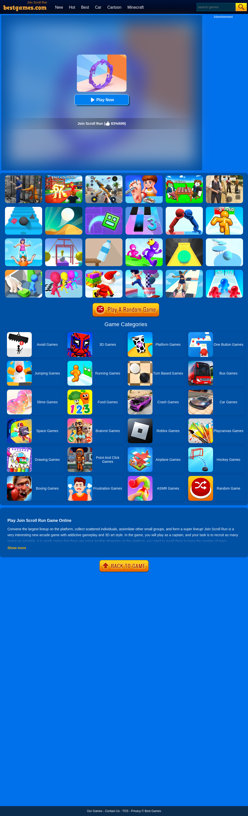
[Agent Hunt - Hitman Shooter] (224, 177)
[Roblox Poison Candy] (184, 177)
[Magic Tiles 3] (144, 208)
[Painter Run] (63, 240)
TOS (125, 811)
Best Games (153, 811)
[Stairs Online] (23, 208)
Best (85, 7)
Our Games (94, 811)
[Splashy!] (224, 240)
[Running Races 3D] (63, 271)
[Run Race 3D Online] (144, 240)
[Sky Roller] (184, 271)
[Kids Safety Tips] (144, 177)
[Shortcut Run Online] (104, 271)
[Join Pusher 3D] (184, 208)
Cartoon (114, 7)
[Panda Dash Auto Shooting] (104, 177)
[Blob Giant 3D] (224, 271)
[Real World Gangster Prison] (23, 177)
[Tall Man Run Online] (224, 208)
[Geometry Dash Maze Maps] (104, 208)
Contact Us (112, 811)
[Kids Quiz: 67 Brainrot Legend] (63, 177)
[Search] (216, 7)
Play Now (101, 100)
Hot (72, 7)
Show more (16, 548)
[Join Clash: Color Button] (23, 271)
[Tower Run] (23, 240)
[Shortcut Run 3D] (144, 271)
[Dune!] (63, 208)
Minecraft (135, 7)
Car (98, 7)
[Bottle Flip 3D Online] (104, 240)
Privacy (136, 811)
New (59, 7)
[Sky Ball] (184, 240)
